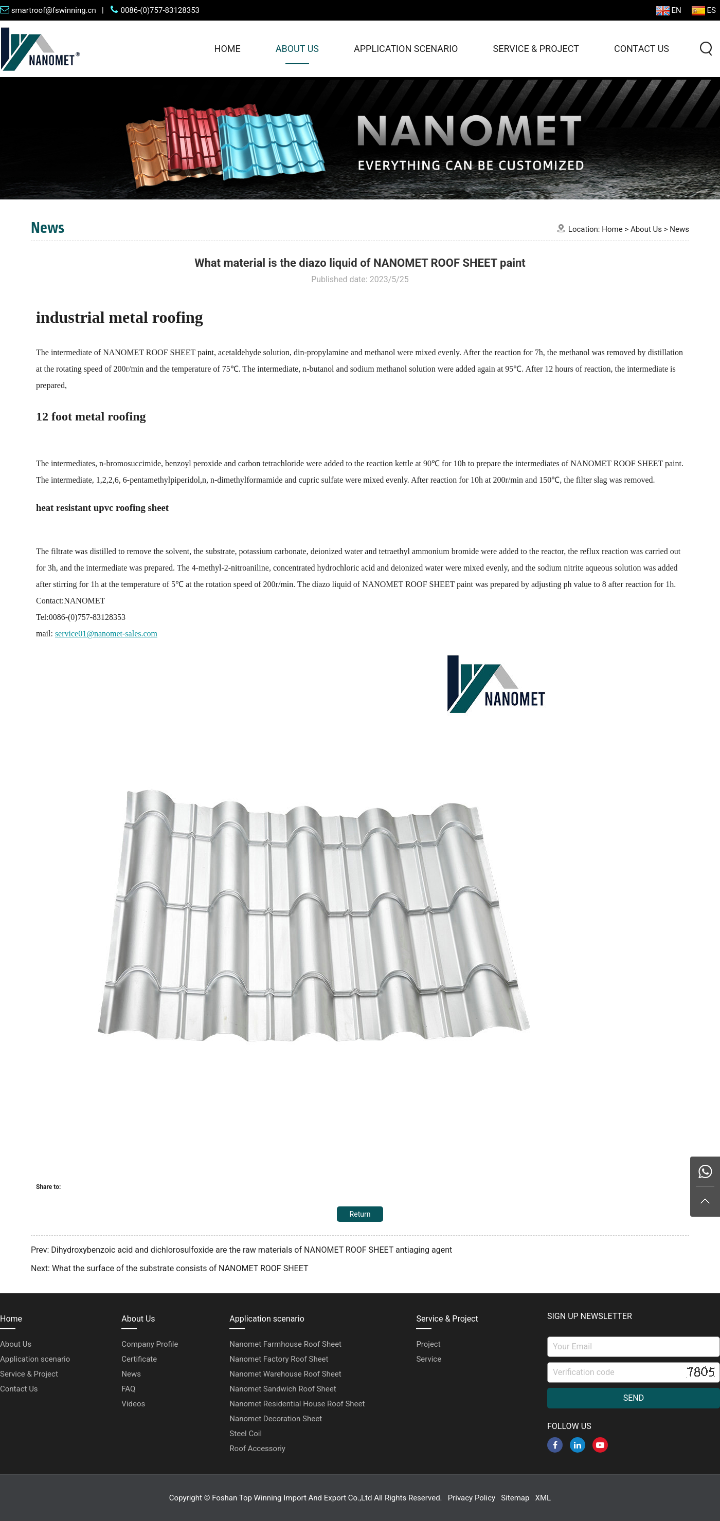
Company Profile (149, 1344)
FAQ (128, 1389)
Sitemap (515, 1497)
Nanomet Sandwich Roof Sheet (282, 1389)
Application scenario (406, 48)
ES (704, 10)
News (679, 229)
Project (428, 1344)
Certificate (139, 1359)
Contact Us (641, 48)
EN (668, 10)
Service (428, 1359)
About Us (297, 48)
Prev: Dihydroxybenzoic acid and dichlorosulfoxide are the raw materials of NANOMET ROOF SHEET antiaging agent (241, 1250)
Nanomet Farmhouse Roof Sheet (285, 1344)
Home (227, 48)
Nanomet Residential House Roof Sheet (297, 1403)
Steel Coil (245, 1433)
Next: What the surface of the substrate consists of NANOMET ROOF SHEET (169, 1268)
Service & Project (536, 48)
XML (543, 1497)
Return (360, 1214)
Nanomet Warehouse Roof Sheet (285, 1374)
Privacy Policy (471, 1497)
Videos (133, 1403)
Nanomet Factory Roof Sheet (278, 1359)
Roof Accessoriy (257, 1448)
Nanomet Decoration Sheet (275, 1418)
